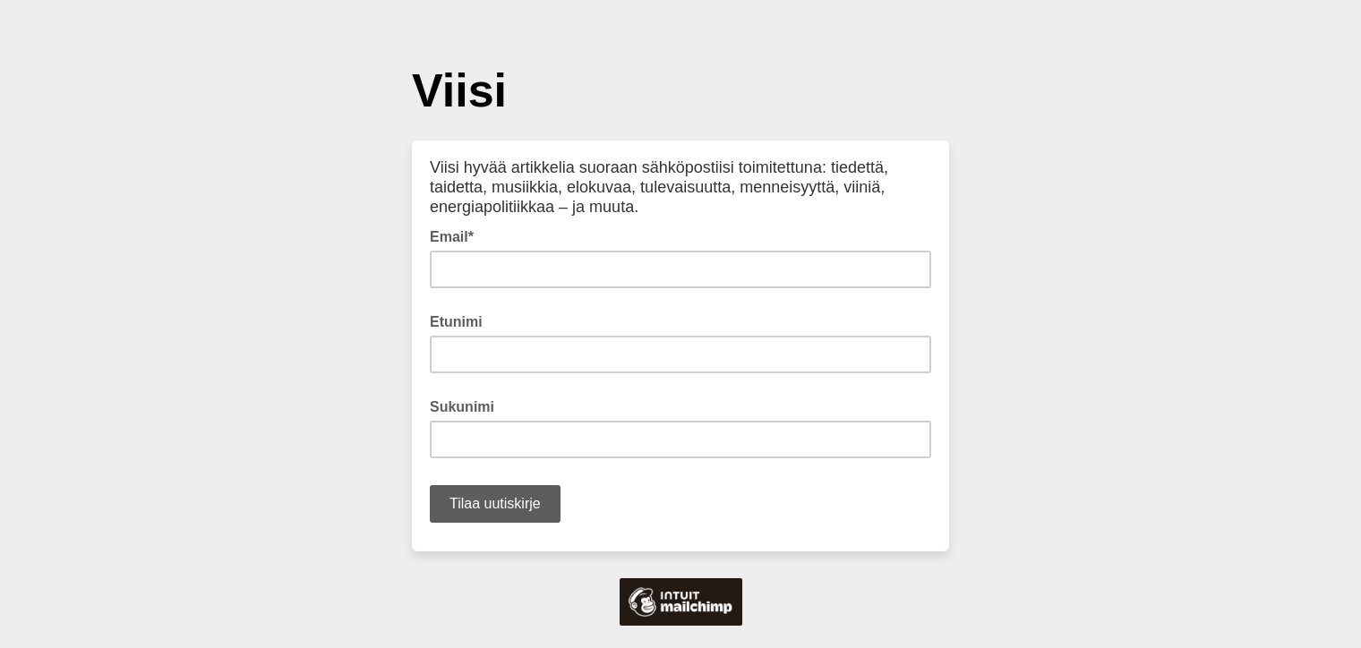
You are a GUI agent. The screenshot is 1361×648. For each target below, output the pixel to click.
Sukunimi (462, 406)
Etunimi (456, 321)
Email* (457, 235)
